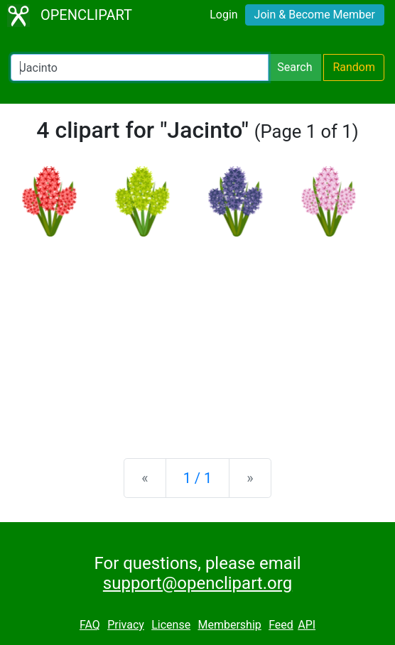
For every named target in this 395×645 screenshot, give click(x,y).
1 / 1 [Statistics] (197, 478)
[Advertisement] (197, 336)
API (306, 625)
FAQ (90, 625)
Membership (229, 625)
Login (223, 14)
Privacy (125, 625)
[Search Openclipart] (140, 67)
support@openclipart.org (197, 583)
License (170, 625)
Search (294, 67)
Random (353, 67)
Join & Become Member (314, 14)
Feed (281, 625)
